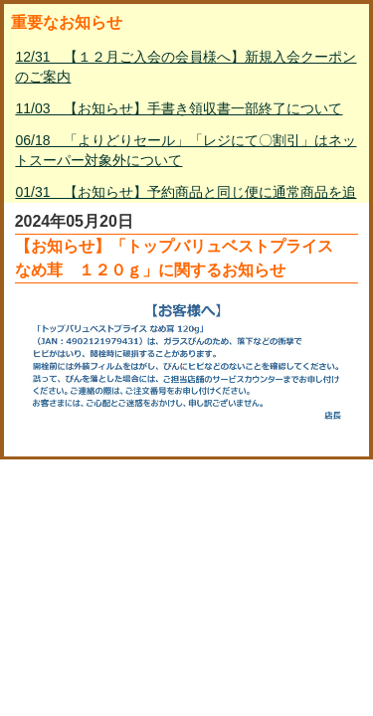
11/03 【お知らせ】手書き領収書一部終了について (178, 108)
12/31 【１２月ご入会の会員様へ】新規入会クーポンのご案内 (185, 67)
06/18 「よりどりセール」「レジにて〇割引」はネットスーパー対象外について (185, 150)
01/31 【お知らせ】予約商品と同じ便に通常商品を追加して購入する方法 (185, 202)
